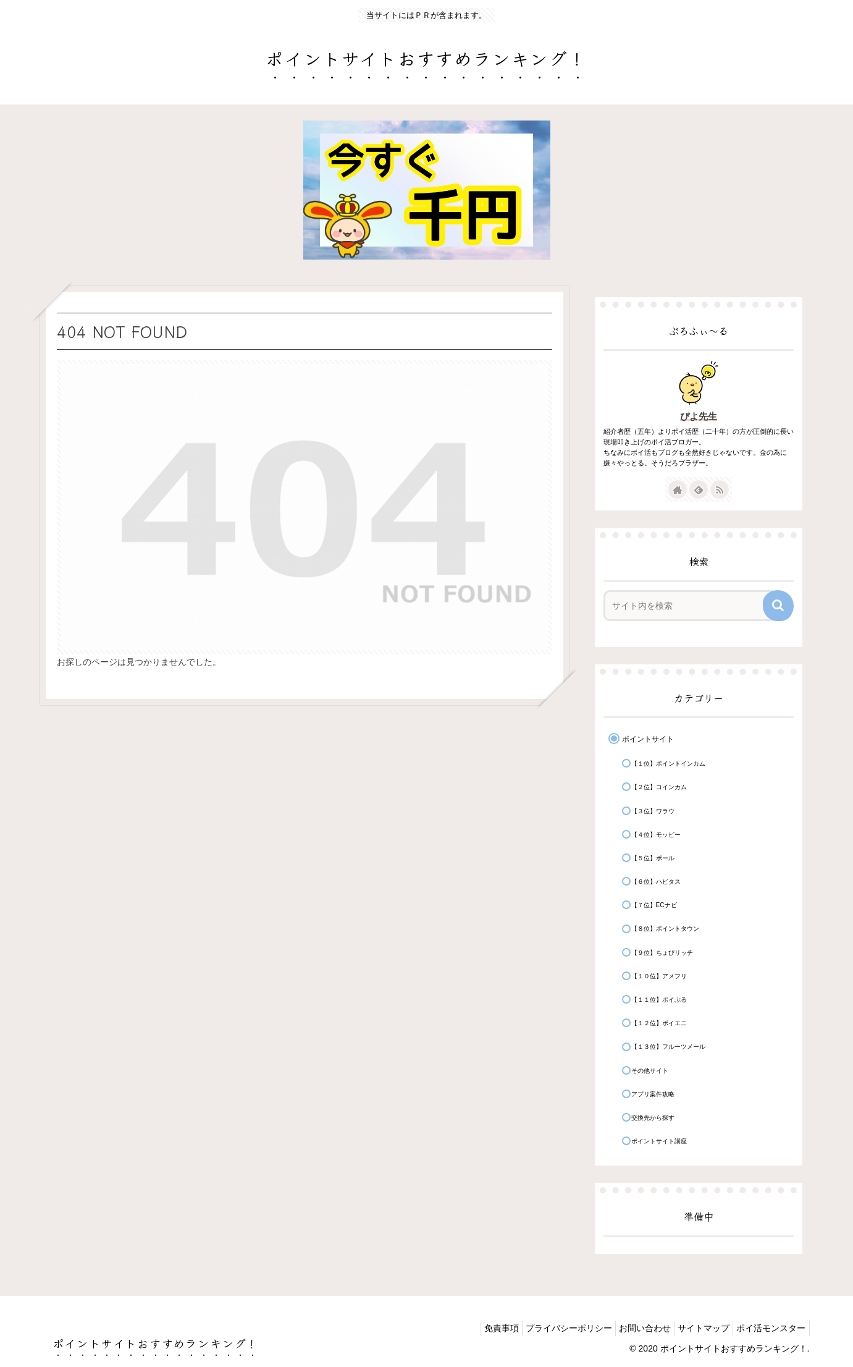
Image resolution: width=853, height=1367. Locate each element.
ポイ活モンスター (768, 1328)
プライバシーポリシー (548, 1328)
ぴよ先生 (698, 416)
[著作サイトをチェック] (678, 489)
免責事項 (474, 1328)
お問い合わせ (630, 1328)
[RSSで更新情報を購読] (720, 489)
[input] (690, 605)
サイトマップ (695, 1328)
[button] (778, 605)
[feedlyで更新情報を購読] (699, 489)
